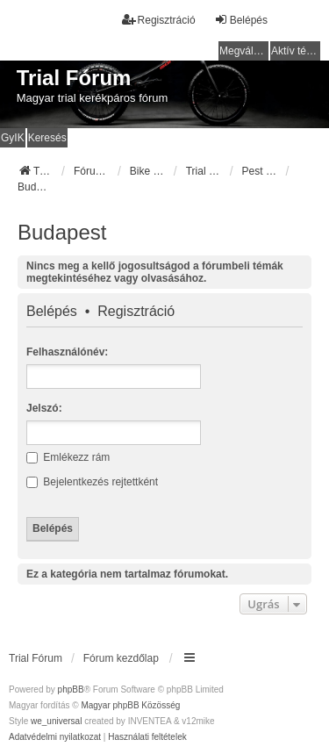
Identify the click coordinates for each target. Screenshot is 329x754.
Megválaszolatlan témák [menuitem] (243, 51)
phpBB (71, 689)
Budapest (62, 232)
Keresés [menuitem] (47, 138)
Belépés (51, 312)
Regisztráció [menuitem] (159, 19)
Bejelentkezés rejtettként (92, 482)
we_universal (56, 721)
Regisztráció (136, 312)
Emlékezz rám (68, 457)
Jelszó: (44, 408)
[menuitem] (55, 737)
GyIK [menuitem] (13, 138)
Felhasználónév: (67, 352)
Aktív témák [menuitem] (295, 51)
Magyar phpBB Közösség (130, 705)
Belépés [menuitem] (241, 19)
